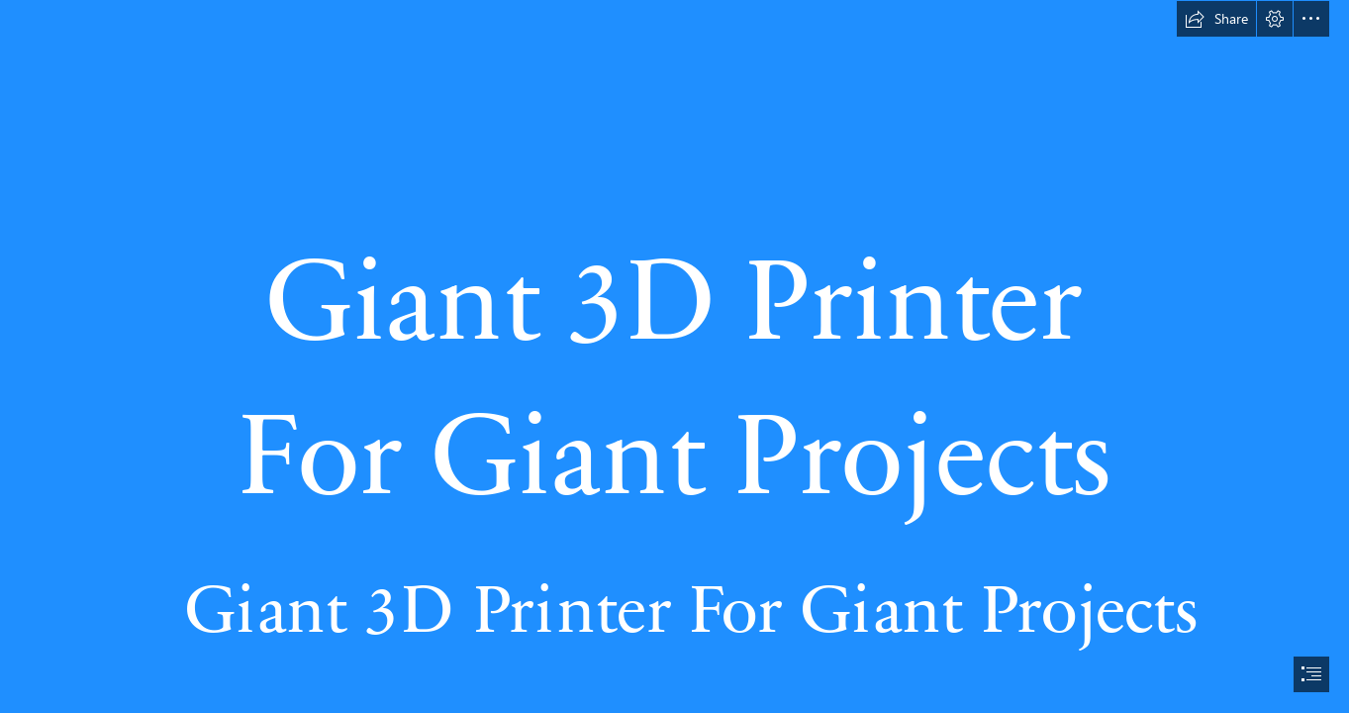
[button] (1216, 19)
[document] (674, 356)
